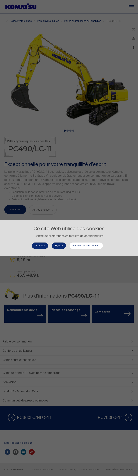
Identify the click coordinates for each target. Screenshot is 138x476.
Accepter (40, 245)
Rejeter (59, 245)
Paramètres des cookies (86, 245)
